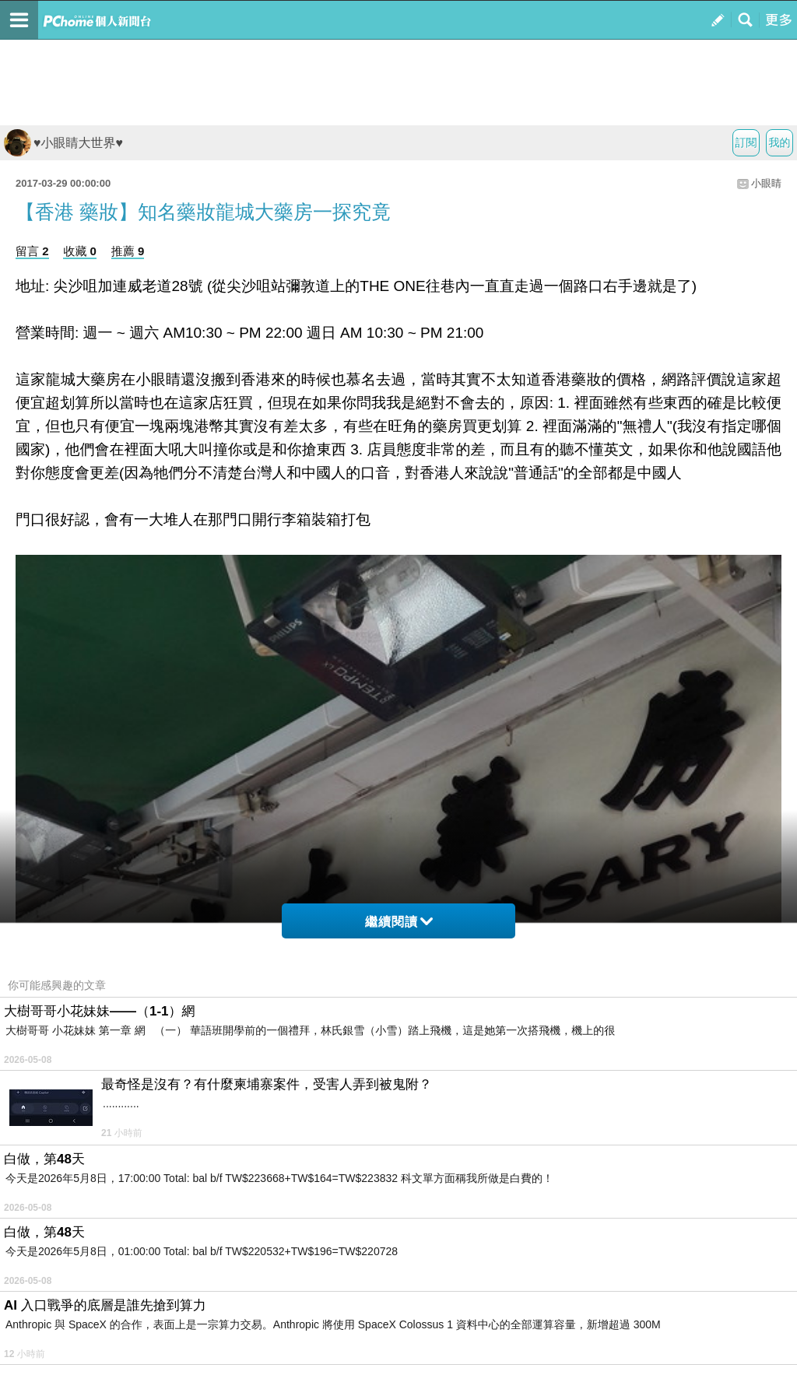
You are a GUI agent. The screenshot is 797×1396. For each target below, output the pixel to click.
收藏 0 (80, 251)
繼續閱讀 (399, 922)
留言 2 (32, 251)
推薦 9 (128, 251)
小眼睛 (766, 183)
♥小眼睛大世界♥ (63, 142)
